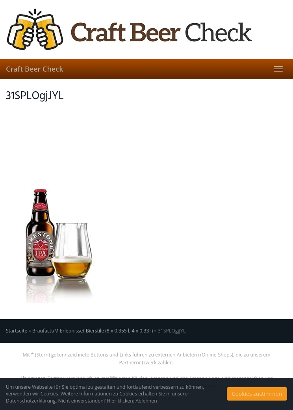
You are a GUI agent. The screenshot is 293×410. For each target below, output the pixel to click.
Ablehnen (146, 400)
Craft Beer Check (34, 69)
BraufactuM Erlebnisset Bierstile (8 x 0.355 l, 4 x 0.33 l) (92, 330)
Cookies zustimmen (257, 393)
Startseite (16, 330)
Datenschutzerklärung (31, 400)
